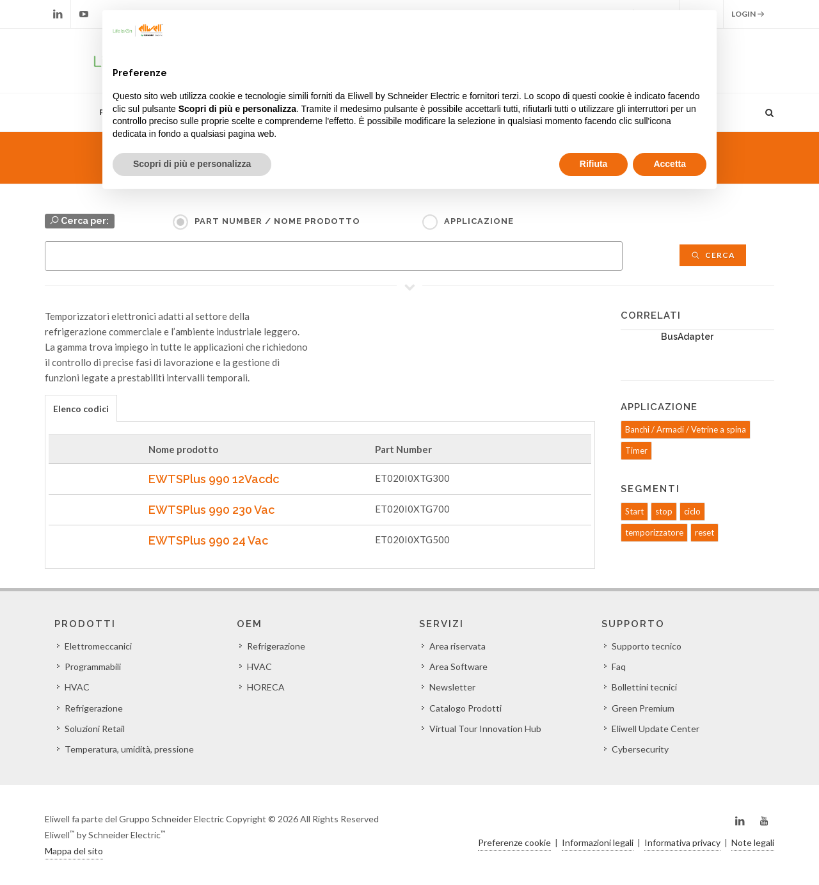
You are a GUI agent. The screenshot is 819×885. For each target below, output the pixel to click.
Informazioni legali (597, 842)
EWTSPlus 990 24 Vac (208, 540)
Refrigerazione (94, 708)
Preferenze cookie (514, 842)
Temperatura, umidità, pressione (129, 749)
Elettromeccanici (98, 646)
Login (748, 14)
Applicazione (479, 221)
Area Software (458, 666)
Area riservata (457, 646)
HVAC (77, 687)
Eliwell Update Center (655, 728)
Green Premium (643, 708)
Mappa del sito (74, 850)
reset (704, 532)
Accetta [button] (669, 164)
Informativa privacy (682, 842)
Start (634, 511)
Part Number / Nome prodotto (277, 221)
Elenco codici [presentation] (81, 408)
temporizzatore (654, 532)
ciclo (692, 511)
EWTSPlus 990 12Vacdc (213, 479)
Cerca (712, 255)
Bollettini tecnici (644, 687)
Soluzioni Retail (95, 728)
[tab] (81, 408)
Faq (619, 666)
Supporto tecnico (646, 646)
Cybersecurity (640, 749)
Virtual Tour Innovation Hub (485, 728)
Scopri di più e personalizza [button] (192, 164)
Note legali (752, 842)
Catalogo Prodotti (465, 708)
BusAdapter (687, 336)
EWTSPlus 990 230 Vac (211, 509)
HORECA (266, 687)
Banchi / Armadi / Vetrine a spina (685, 429)
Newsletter (452, 687)
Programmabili (93, 666)
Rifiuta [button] (594, 164)
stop (663, 511)
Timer (636, 450)
